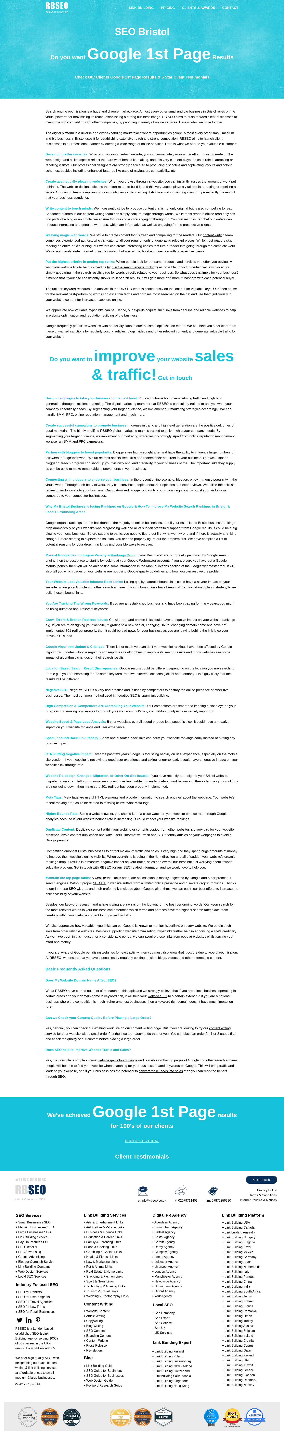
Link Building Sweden (240, 1375)
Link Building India (237, 1286)
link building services (42, 1367)
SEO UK (99, 883)
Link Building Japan (238, 1296)
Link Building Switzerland (172, 1371)
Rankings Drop (123, 555)
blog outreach (35, 1363)
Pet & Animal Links (99, 1266)
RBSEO (20, 1328)
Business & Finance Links (104, 1232)
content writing (214, 235)
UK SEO (125, 289)
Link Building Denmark (240, 1380)
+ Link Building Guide (98, 1365)
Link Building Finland (169, 1351)
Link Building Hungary (240, 1237)
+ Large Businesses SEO (33, 1232)
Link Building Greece (239, 1370)
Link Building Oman (238, 1316)
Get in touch (83, 867)
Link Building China (238, 1281)
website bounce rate (188, 814)
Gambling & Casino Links (104, 1252)
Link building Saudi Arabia (173, 1376)
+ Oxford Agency (163, 1291)
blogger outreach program (149, 490)
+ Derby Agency (163, 1247)
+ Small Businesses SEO (33, 1222)
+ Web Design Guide (98, 1380)
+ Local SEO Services (31, 1276)
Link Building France (239, 1306)
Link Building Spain (238, 1262)
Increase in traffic (141, 425)
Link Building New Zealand (173, 1366)
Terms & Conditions (263, 1195)
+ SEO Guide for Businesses (104, 1375)
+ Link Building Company (33, 1266)
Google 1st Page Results (133, 77)
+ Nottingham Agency (167, 1286)
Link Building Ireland (239, 1335)
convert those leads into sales (161, 1071)
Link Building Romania (240, 1311)
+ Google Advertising (30, 1256)
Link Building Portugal (240, 1276)
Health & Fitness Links (102, 1256)
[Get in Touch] (261, 1180)
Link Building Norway (239, 1385)
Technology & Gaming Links (105, 1286)
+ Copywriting (93, 1321)
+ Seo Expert (161, 1318)
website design (78, 187)
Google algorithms (157, 889)
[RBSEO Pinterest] (38, 1320)
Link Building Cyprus (239, 1345)
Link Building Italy (237, 1271)
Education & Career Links (104, 1237)
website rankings (174, 647)
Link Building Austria (239, 1326)
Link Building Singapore (171, 1381)
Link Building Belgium (240, 1330)
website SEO (157, 996)
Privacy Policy (267, 1190)
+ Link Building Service (31, 1237)
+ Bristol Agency (163, 1237)
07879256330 (221, 1200)
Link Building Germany (240, 1257)
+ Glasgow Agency (165, 1252)
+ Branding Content (97, 1335)
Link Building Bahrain (239, 1301)
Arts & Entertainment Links (104, 1222)
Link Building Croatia (239, 1340)
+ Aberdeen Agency (165, 1222)
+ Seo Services (162, 1323)
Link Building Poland (169, 1356)
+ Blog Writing (93, 1326)
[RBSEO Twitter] (19, 1320)
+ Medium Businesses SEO (35, 1227)
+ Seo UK (159, 1327)
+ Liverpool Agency (165, 1266)
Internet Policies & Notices (258, 1200)
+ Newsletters (93, 1350)
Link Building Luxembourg (173, 1361)
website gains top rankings (117, 1060)
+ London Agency (164, 1271)
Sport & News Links (100, 1281)
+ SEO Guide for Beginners (103, 1370)
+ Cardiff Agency (163, 1242)
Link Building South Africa (242, 1291)
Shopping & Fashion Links (104, 1276)
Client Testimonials (191, 77)
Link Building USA (237, 1222)
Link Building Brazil (238, 1247)
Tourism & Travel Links (102, 1291)
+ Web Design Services (32, 1271)
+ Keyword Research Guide (103, 1385)
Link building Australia (240, 1232)
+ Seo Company (163, 1313)
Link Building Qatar (238, 1350)
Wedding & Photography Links (107, 1296)
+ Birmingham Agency (167, 1227)
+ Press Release (95, 1345)
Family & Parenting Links (103, 1242)
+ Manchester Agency (167, 1276)
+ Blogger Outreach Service (35, 1261)
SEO (35, 1333)
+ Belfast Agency (163, 1232)
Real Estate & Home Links (104, 1271)
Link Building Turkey (239, 1321)
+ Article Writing (94, 1316)
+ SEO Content (94, 1330)
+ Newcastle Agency (166, 1281)
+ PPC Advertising (28, 1252)
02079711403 (188, 1200)
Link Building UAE (237, 1360)
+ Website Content (97, 1311)
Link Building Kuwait (239, 1365)
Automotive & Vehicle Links (105, 1227)
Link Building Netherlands (242, 1267)
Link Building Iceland (239, 1355)
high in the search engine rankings (132, 267)
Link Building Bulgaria (240, 1242)
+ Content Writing (96, 1340)
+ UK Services (162, 1332)
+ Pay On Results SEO (32, 1242)
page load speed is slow (174, 722)
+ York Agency (162, 1296)
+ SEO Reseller (26, 1247)
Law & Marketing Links (102, 1261)
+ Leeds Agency (163, 1256)
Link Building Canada (239, 1227)
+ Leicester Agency (165, 1261)
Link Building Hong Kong (172, 1386)
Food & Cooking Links (101, 1247)
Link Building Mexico (239, 1252)
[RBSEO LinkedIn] (29, 1320)
